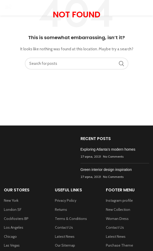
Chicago (10, 236)
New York (11, 200)
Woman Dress (117, 218)
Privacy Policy (65, 200)
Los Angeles (13, 227)
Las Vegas (12, 245)
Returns (61, 209)
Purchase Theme (119, 245)
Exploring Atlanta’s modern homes (108, 149)
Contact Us (64, 227)
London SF (12, 209)
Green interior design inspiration (106, 170)
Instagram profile (119, 200)
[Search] (76, 63)
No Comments (113, 156)
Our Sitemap (65, 245)
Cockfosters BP (16, 218)
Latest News (65, 236)
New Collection (118, 209)
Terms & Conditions (71, 218)
